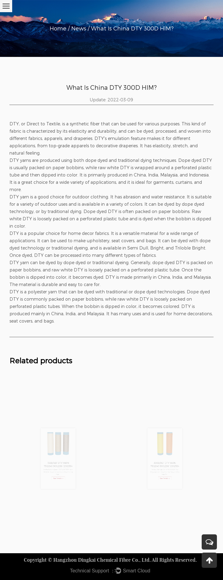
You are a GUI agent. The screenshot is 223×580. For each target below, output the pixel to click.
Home (58, 28)
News (78, 28)
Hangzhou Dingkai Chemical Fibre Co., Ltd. (102, 560)
